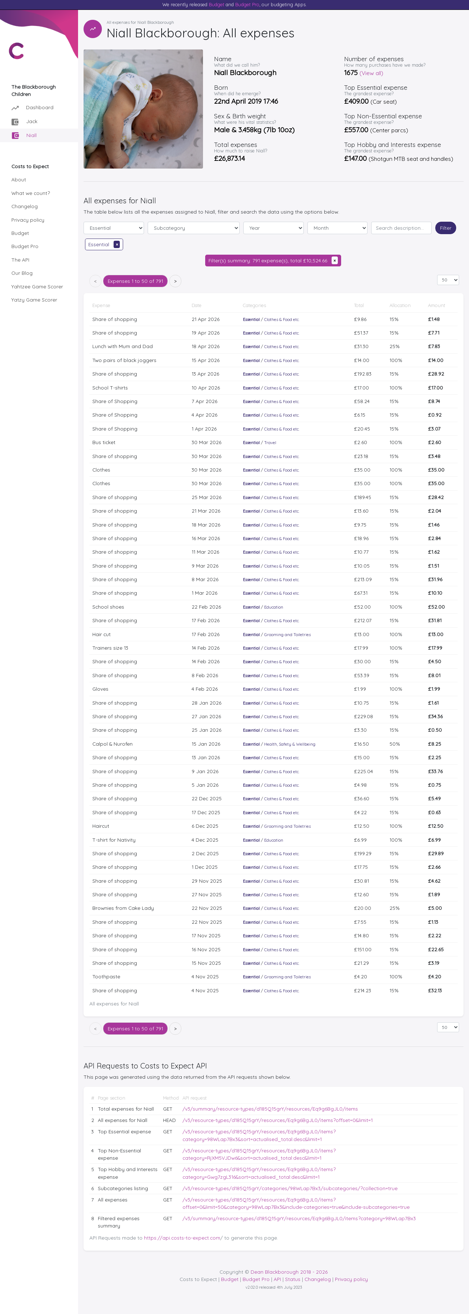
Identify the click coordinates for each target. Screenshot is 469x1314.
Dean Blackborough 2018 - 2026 (289, 1272)
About (18, 179)
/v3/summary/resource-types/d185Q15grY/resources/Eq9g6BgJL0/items (270, 1109)
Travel (270, 442)
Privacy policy (27, 220)
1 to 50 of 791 (135, 281)
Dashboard (32, 108)
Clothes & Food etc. (281, 319)
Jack (24, 122)
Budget (216, 4)
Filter (445, 228)
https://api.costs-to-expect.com (182, 1237)
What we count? (30, 193)
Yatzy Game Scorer (34, 299)
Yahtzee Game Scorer (37, 286)
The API (20, 259)
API (277, 1279)
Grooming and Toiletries (287, 634)
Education (273, 607)
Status (292, 1279)
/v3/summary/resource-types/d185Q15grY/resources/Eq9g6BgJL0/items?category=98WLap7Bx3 (299, 1218)
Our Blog (22, 273)
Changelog (24, 206)
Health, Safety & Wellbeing (289, 744)
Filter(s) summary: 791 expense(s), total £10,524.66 (273, 260)
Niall (24, 136)
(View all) (371, 73)
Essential (104, 244)
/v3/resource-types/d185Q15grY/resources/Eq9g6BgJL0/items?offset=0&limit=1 (277, 1120)
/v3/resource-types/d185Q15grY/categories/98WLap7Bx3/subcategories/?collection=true (290, 1188)
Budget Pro (247, 4)
